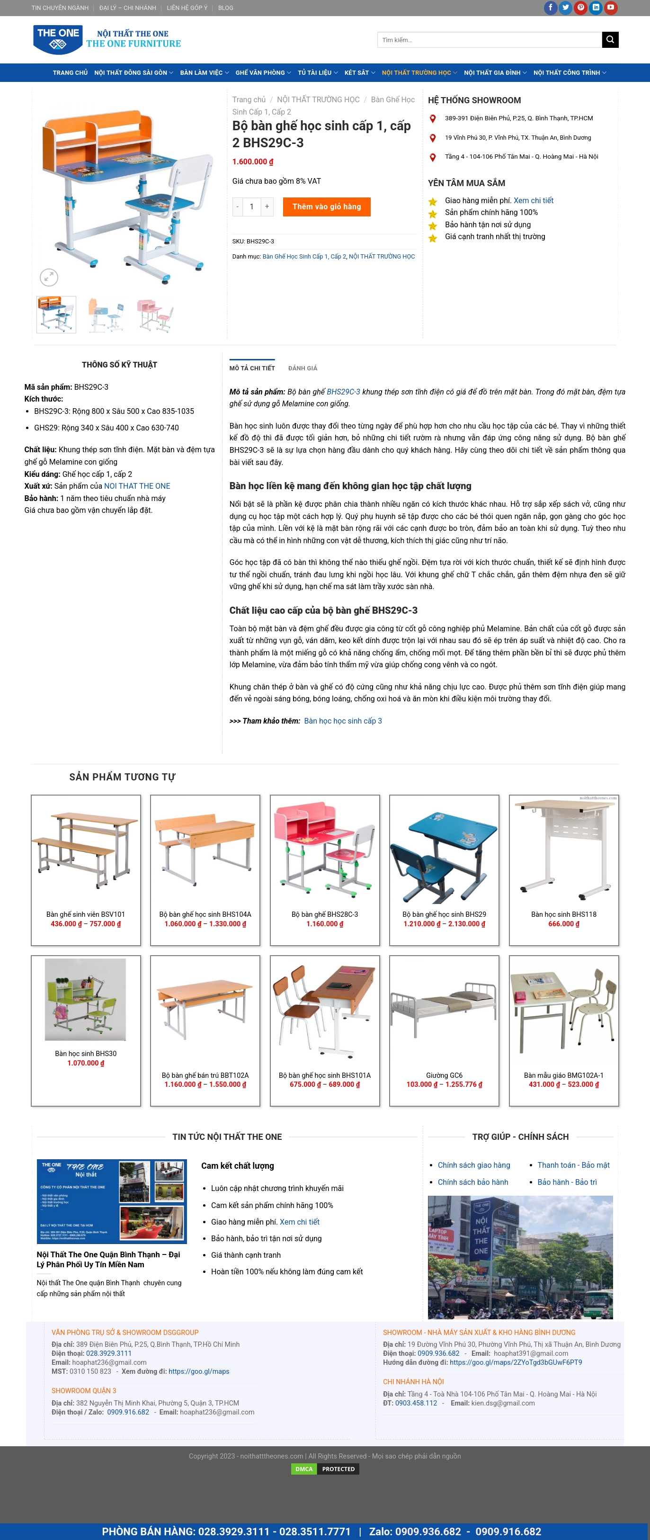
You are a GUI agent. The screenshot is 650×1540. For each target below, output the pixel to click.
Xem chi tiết (533, 200)
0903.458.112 (416, 1403)
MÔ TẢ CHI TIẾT (252, 368)
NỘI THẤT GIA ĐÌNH (495, 72)
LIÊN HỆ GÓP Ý (187, 7)
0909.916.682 (128, 1412)
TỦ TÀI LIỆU (318, 72)
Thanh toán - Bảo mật (574, 1165)
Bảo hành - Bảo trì (567, 1182)
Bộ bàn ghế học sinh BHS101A (325, 1076)
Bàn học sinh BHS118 (564, 915)
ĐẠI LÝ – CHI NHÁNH (127, 7)
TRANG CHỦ (70, 72)
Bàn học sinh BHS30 (85, 1054)
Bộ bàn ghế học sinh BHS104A (205, 915)
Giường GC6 (444, 1076)
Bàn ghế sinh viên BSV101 (85, 915)
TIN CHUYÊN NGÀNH (60, 7)
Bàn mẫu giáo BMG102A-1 (564, 1076)
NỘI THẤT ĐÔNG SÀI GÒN (133, 72)
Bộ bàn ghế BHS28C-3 (325, 915)
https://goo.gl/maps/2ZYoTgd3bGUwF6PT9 (516, 1363)
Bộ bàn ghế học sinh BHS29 (444, 915)
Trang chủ (249, 99)
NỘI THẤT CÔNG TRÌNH (570, 72)
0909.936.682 (438, 1354)
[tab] (252, 368)
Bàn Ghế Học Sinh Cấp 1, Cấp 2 (305, 256)
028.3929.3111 (109, 1354)
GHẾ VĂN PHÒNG (263, 72)
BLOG (225, 7)
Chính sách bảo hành (473, 1182)
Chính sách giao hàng (474, 1165)
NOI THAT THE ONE (137, 486)
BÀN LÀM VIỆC (204, 72)
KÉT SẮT (360, 72)
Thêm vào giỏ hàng (327, 206)
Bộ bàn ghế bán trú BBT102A (205, 1076)
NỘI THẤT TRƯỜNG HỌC (420, 72)
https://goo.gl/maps (199, 1372)
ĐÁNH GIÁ (302, 368)
